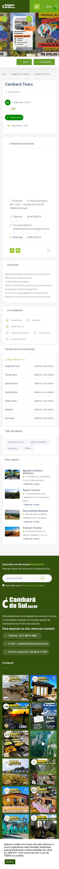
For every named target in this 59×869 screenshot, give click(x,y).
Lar (4, 74)
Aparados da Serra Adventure (32, 471)
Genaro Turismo (31, 490)
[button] (19, 50)
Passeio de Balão (15, 339)
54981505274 (34, 237)
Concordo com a (23, 585)
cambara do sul (15, 442)
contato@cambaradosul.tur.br (32, 643)
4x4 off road (13, 320)
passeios (12, 448)
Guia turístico (41, 332)
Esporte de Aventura (17, 332)
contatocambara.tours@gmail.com (31, 229)
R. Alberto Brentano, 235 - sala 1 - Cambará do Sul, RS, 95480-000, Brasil (29, 204)
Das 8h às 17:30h (38, 652)
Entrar (47, 7)
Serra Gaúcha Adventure (35, 511)
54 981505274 (12, 92)
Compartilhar (44, 62)
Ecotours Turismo (32, 528)
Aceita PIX (33, 320)
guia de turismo (38, 442)
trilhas (28, 448)
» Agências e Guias (20, 74)
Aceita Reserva (14, 326)
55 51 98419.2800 (28, 635)
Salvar (24, 62)
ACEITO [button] (10, 862)
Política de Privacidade (33, 585)
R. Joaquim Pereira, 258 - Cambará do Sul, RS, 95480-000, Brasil (36, 497)
